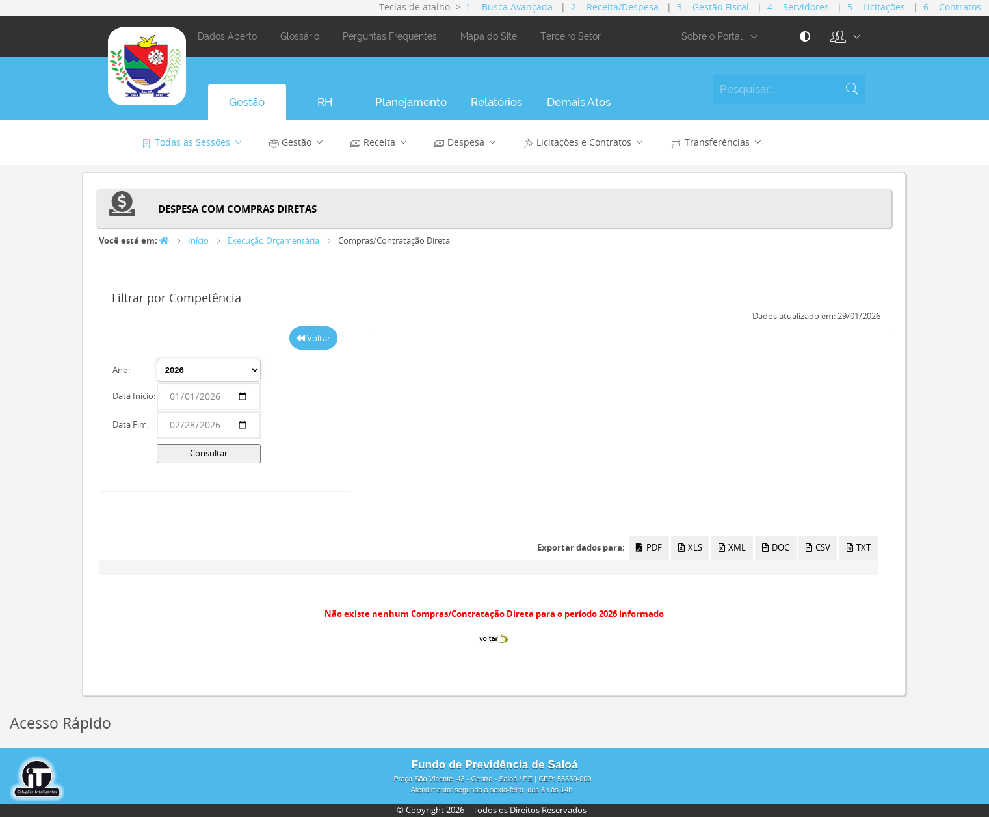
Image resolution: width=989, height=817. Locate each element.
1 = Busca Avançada (509, 7)
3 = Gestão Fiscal (713, 7)
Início (198, 240)
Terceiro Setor (570, 36)
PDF (648, 547)
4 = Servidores (798, 7)
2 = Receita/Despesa (615, 7)
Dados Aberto (227, 36)
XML (732, 547)
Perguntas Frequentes (390, 36)
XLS (690, 547)
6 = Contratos (952, 7)
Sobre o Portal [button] (722, 37)
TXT (859, 547)
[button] (838, 37)
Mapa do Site (488, 36)
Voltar (313, 338)
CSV (818, 547)
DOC (775, 547)
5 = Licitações (876, 7)
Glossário (299, 36)
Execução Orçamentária (273, 240)
